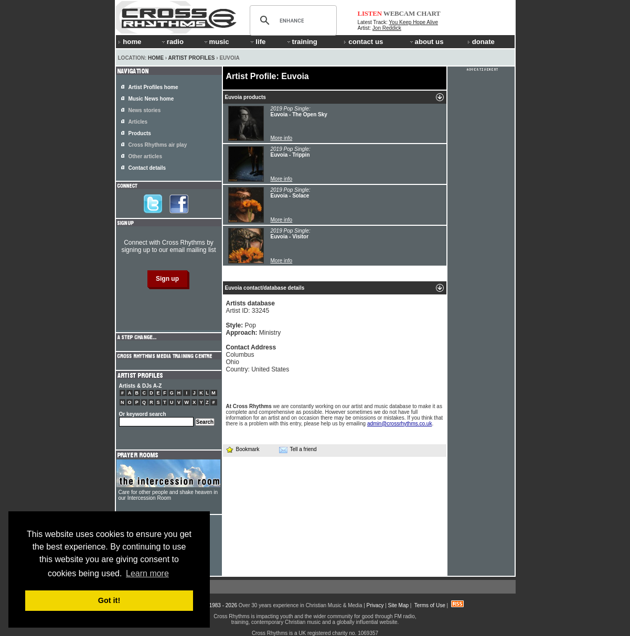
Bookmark (243, 449)
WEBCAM (399, 13)
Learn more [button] (147, 573)
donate (481, 42)
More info (282, 138)
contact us (363, 42)
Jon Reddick (386, 28)
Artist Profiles (191, 58)
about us (426, 42)
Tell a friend (298, 449)
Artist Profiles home (153, 87)
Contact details (147, 168)
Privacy (375, 605)
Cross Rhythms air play (158, 145)
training (301, 42)
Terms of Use (429, 605)
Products (140, 133)
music (216, 42)
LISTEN (370, 13)
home (129, 42)
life (257, 42)
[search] (292, 20)
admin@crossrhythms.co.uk (399, 423)
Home (156, 58)
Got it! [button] (109, 600)
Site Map (398, 605)
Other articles (145, 156)
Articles (138, 122)
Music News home (151, 99)
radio (172, 42)
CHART (429, 13)
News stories (145, 110)
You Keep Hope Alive (413, 22)
